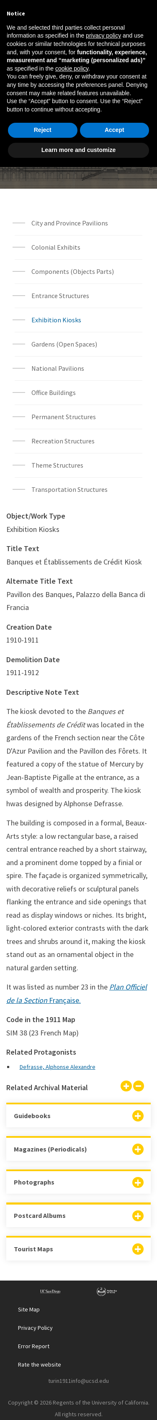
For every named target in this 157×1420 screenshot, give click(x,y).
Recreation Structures (63, 441)
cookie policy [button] (71, 1321)
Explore (81, 114)
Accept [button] (114, 1383)
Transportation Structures (69, 489)
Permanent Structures (63, 417)
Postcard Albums (40, 1215)
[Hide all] (138, 1087)
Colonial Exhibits (55, 247)
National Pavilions (57, 368)
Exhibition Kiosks (56, 320)
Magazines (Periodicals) (50, 1149)
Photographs (34, 1182)
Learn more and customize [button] (78, 1403)
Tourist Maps (33, 1249)
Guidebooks (32, 1115)
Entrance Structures (60, 295)
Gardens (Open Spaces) (64, 344)
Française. (64, 1000)
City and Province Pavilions (69, 223)
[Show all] (126, 1087)
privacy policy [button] (103, 1289)
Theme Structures (57, 465)
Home (47, 114)
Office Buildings (53, 392)
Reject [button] (42, 1383)
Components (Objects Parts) (73, 271)
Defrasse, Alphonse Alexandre (57, 1067)
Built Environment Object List (79, 156)
